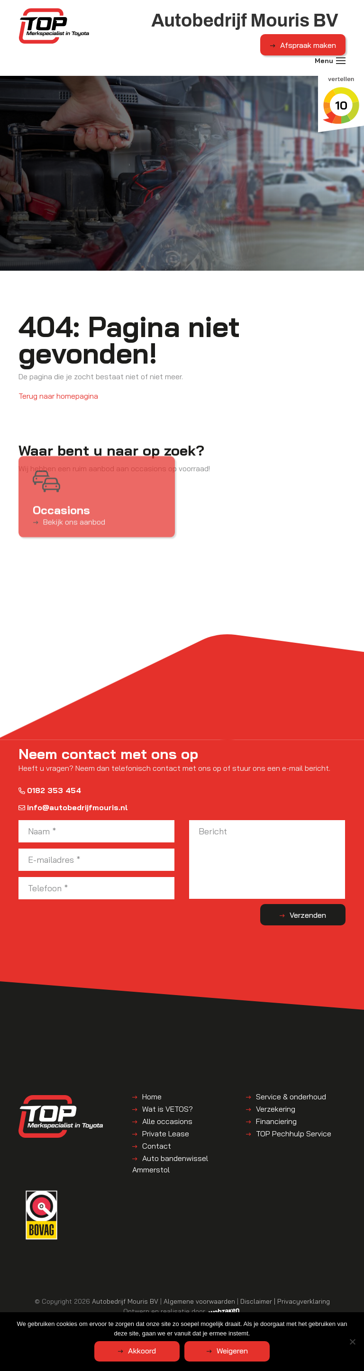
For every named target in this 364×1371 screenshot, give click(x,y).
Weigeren (232, 1350)
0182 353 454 (49, 790)
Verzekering (275, 1109)
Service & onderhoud (291, 1096)
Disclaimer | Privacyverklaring (285, 1301)
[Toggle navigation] (341, 60)
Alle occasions (167, 1121)
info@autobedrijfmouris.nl (73, 807)
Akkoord (142, 1350)
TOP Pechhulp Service (293, 1133)
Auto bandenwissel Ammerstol (170, 1163)
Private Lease (165, 1133)
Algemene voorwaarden (199, 1301)
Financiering (276, 1121)
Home (152, 1096)
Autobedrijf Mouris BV (125, 1301)
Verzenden (308, 915)
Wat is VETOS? (167, 1109)
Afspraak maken (308, 45)
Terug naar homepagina (58, 396)
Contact (156, 1146)
